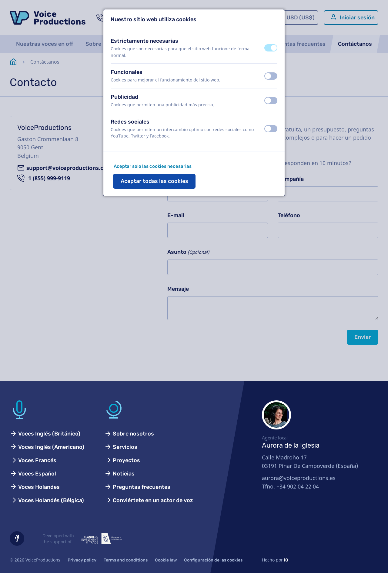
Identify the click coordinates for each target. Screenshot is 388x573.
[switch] (270, 47)
